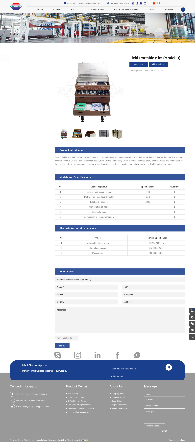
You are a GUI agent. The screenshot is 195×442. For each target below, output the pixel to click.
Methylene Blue (23, 113)
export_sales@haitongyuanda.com (86, 3)
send (169, 367)
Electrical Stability (24, 94)
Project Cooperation (119, 405)
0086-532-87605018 (121, 3)
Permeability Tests (24, 120)
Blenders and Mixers (25, 81)
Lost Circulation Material (26, 110)
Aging (19, 78)
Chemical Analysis (24, 84)
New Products (23, 64)
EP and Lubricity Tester (26, 97)
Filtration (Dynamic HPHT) (27, 104)
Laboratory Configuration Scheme (28, 178)
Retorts (20, 126)
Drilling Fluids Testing (27, 71)
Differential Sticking (24, 91)
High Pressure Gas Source (27, 142)
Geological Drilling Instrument (31, 169)
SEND (164, 431)
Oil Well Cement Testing (28, 162)
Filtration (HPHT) (23, 107)
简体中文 (160, 3)
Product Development (120, 408)
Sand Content (22, 129)
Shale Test (21, 133)
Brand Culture (117, 401)
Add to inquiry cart (159, 64)
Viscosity (20, 136)
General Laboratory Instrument (32, 187)
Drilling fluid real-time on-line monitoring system (31, 153)
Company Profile (118, 394)
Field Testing (22, 145)
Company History (118, 397)
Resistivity (21, 123)
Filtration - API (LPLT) (25, 100)
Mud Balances (22, 117)
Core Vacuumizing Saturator (28, 149)
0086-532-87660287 (38, 400)
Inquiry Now (138, 64)
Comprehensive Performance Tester (31, 88)
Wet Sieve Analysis (24, 139)
